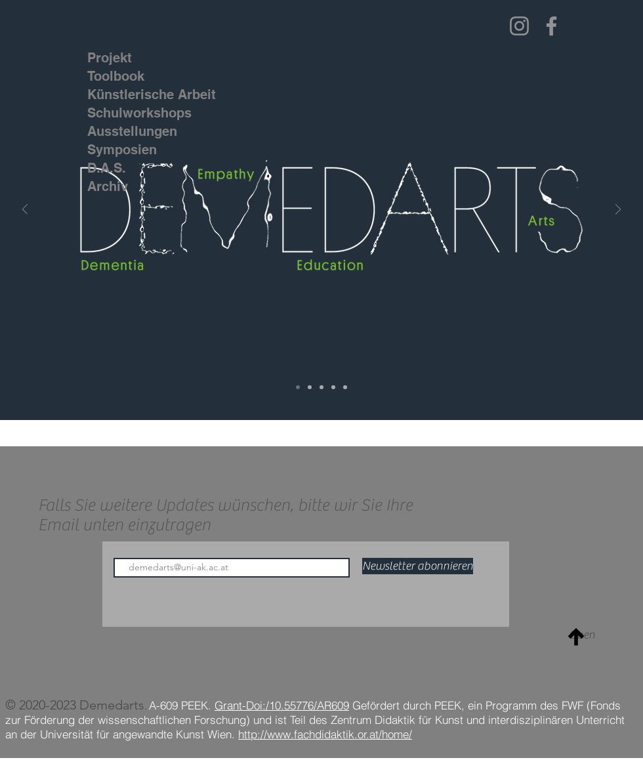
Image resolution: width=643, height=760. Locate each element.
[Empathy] (321, 387)
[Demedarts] (298, 387)
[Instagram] (519, 26)
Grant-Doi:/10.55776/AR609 (282, 705)
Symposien (122, 150)
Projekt (109, 58)
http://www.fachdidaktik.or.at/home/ (325, 734)
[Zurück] (25, 210)
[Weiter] (618, 210)
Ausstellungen (127, 131)
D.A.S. (106, 168)
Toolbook (115, 76)
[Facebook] (551, 26)
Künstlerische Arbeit (127, 94)
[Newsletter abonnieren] (417, 566)
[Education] (333, 387)
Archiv (107, 186)
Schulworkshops (127, 113)
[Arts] (345, 387)
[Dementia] (310, 387)
